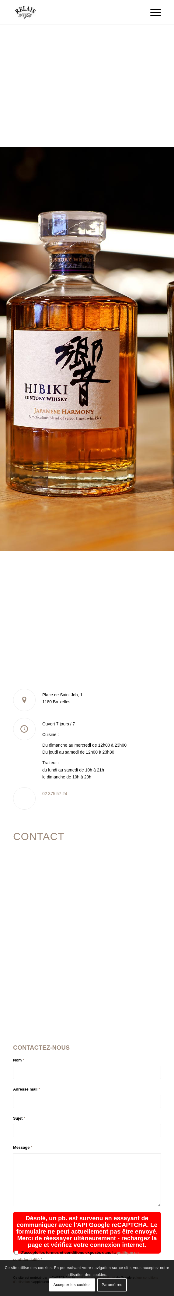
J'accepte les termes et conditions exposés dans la (76, 1256)
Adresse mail (26, 1089)
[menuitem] (152, 12)
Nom (18, 1060)
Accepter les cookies (72, 1285)
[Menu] (152, 12)
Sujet (19, 1118)
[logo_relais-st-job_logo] (72, 12)
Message (22, 1147)
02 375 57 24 (54, 793)
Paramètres (112, 1285)
